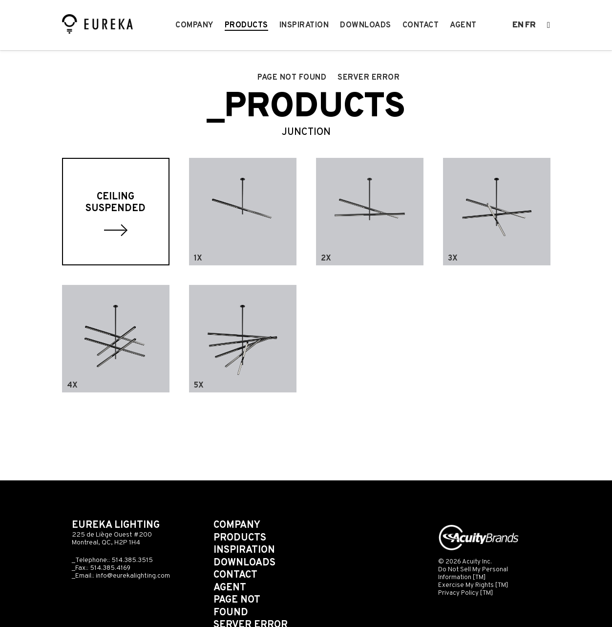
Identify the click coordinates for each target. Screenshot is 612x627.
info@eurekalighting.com (133, 576)
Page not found (291, 78)
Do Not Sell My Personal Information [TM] (473, 573)
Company (194, 25)
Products (246, 25)
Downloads (365, 25)
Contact (420, 25)
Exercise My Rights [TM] (473, 585)
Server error (369, 78)
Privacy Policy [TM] (465, 593)
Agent (463, 25)
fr (530, 25)
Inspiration (304, 25)
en (518, 25)
